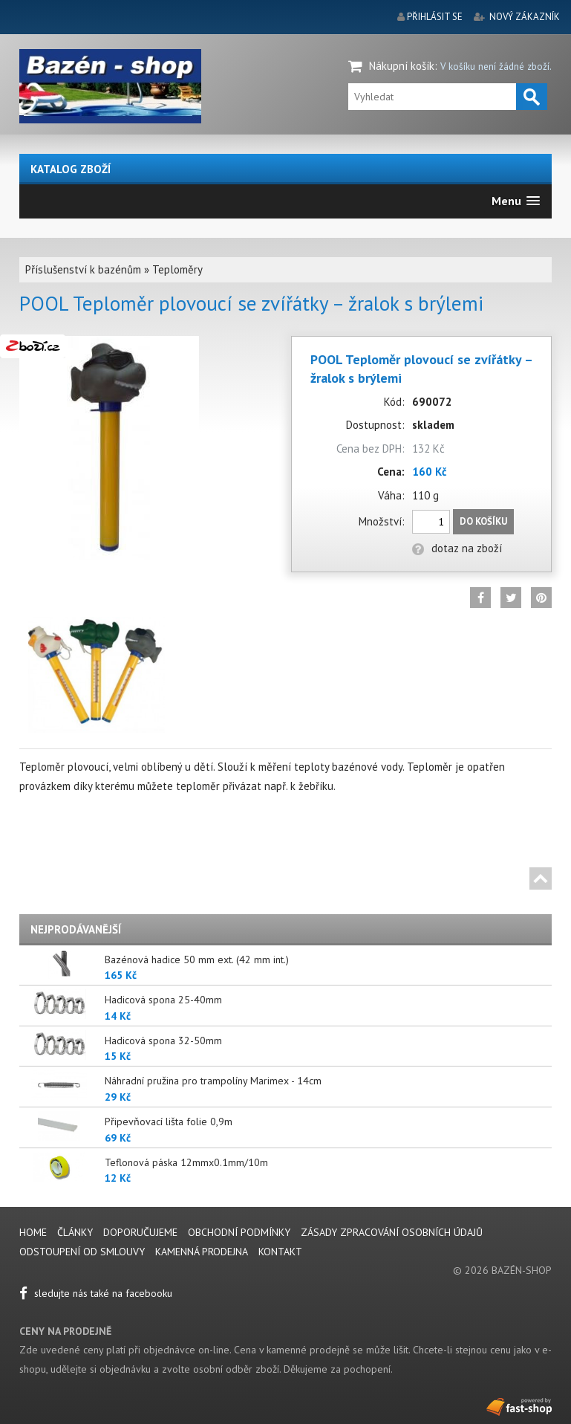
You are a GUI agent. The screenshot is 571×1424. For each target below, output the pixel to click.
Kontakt (280, 1251)
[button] (515, 201)
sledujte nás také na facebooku (95, 1293)
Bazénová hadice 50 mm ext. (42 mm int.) (197, 959)
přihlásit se (435, 16)
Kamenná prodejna (201, 1251)
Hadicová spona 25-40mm (163, 999)
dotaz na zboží (457, 548)
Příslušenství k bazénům (83, 269)
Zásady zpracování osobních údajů (392, 1232)
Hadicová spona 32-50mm (163, 1040)
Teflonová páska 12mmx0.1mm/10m (186, 1162)
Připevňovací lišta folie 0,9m (168, 1121)
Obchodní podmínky (239, 1232)
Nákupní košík (401, 66)
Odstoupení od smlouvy (82, 1251)
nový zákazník (524, 16)
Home (33, 1232)
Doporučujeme (140, 1232)
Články (76, 1232)
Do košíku (483, 521)
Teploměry (177, 269)
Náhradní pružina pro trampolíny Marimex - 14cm (213, 1080)
